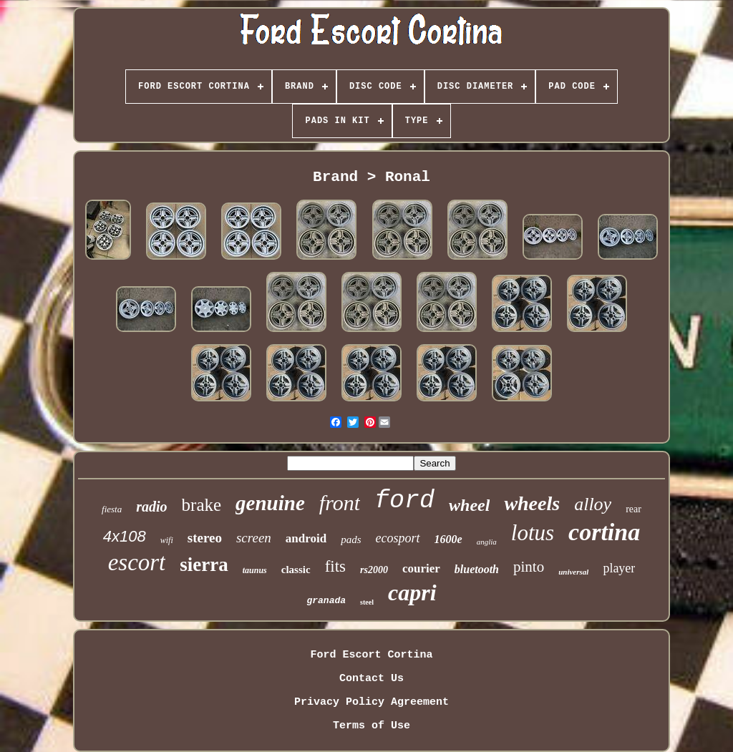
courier (421, 568)
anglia (487, 541)
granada (326, 600)
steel (367, 602)
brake (202, 504)
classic (296, 569)
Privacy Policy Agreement (371, 702)
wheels (532, 503)
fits (335, 566)
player (619, 568)
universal (573, 571)
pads (351, 539)
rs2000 (374, 570)
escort (137, 562)
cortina (604, 532)
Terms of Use (371, 726)
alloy (592, 504)
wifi (166, 540)
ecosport (398, 538)
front (339, 502)
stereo (205, 537)
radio (151, 506)
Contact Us (371, 679)
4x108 (124, 536)
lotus (532, 532)
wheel (469, 505)
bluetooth (477, 569)
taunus (255, 570)
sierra (204, 564)
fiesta (112, 509)
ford (404, 501)
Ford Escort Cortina (371, 655)
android (306, 538)
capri (412, 592)
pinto (528, 566)
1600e (448, 539)
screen (253, 537)
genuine (270, 503)
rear (633, 509)
